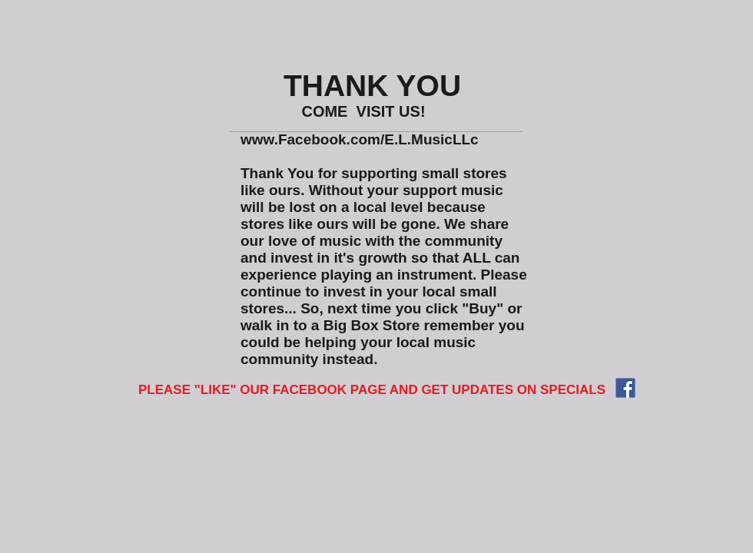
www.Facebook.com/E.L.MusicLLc (359, 139)
